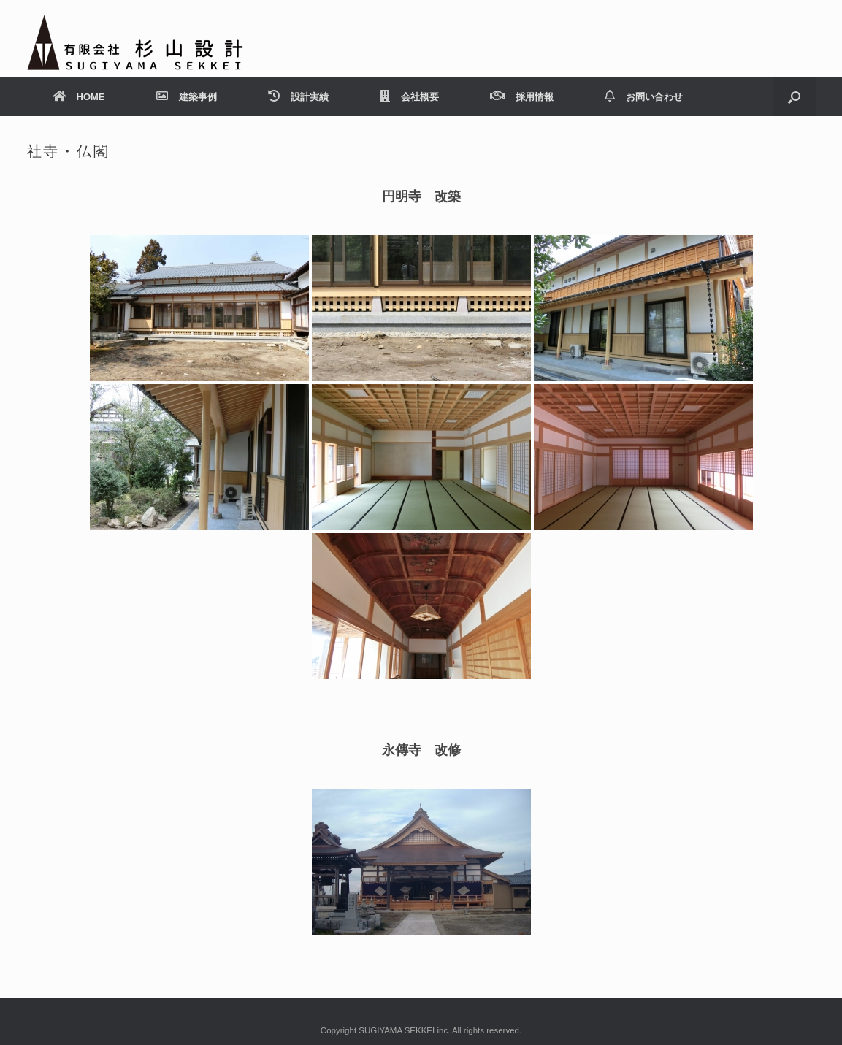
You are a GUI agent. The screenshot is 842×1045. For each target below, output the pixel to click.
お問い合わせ (644, 96)
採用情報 (522, 96)
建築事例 (186, 96)
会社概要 (409, 96)
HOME (79, 96)
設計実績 (298, 96)
